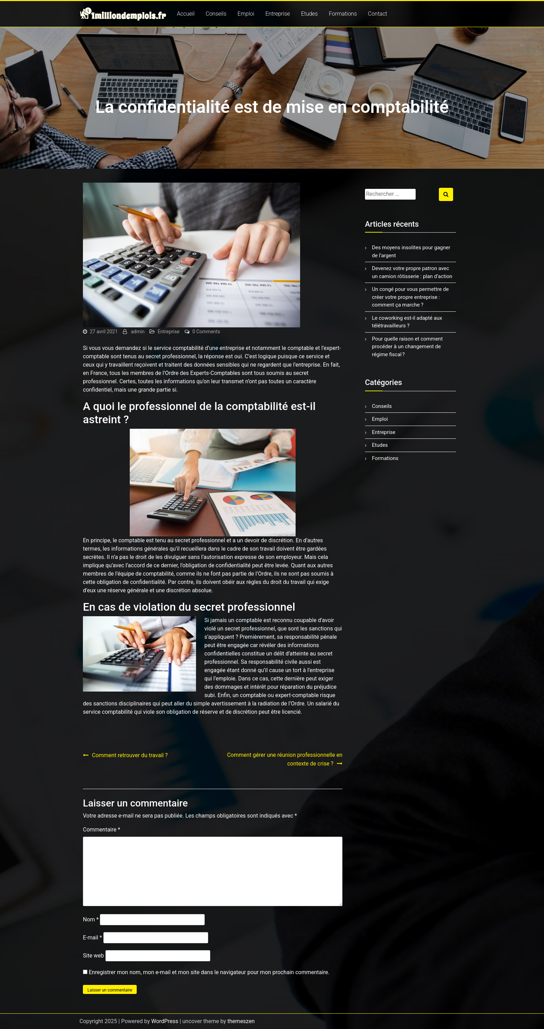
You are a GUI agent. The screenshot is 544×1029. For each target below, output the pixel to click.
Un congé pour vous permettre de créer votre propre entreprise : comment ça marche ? (410, 297)
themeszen (241, 1021)
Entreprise (277, 13)
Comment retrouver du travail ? (130, 755)
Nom (91, 919)
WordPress (164, 1021)
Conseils (216, 13)
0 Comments (206, 331)
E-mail (92, 937)
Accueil (186, 13)
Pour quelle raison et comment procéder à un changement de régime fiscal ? (407, 347)
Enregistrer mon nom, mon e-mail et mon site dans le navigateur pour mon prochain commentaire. (209, 972)
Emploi (246, 13)
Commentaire (101, 829)
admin (138, 331)
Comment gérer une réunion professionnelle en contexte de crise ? (284, 759)
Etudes (309, 13)
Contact (377, 13)
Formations (343, 13)
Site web (93, 955)
